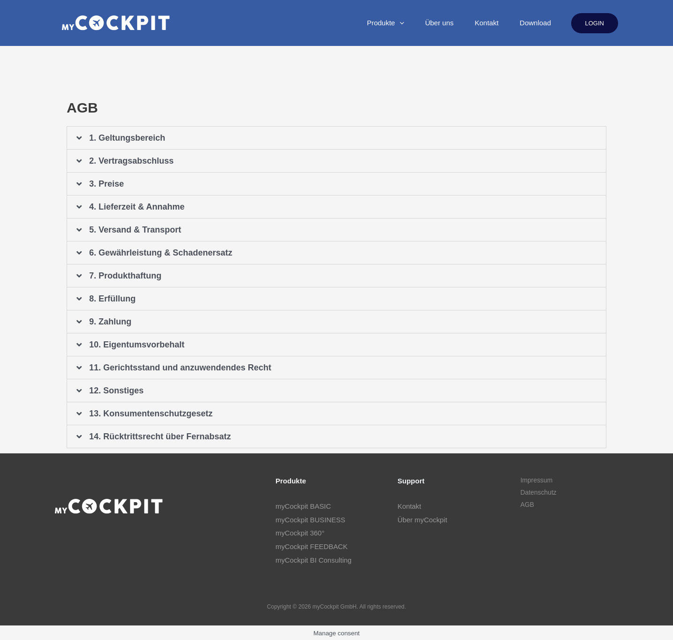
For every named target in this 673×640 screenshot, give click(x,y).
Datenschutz (538, 493)
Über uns (410, 23)
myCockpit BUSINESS (310, 519)
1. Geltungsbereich (127, 138)
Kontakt (469, 23)
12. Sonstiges (116, 390)
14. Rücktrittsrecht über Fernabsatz (160, 436)
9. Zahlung (110, 321)
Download (529, 23)
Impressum (536, 480)
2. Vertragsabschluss (131, 161)
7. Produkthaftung (125, 275)
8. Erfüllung (112, 298)
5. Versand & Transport (135, 229)
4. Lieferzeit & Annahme (136, 206)
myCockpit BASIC (303, 506)
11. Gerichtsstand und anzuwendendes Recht (180, 367)
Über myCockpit (423, 519)
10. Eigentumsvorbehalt (136, 344)
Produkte (344, 23)
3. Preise (106, 183)
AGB (527, 505)
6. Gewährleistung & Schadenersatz (160, 252)
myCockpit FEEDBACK (311, 546)
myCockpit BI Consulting (313, 558)
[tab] (336, 138)
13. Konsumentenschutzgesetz (151, 413)
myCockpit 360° (300, 532)
